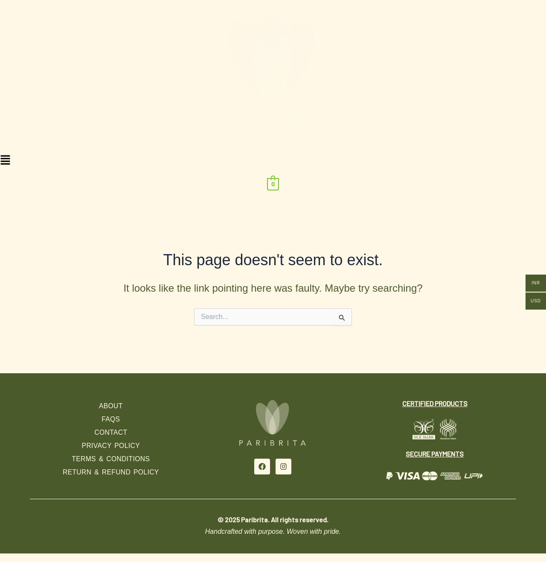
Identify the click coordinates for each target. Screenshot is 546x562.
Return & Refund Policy (110, 472)
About (111, 406)
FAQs (111, 419)
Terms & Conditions (111, 458)
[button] (273, 161)
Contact (111, 432)
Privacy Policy (111, 445)
